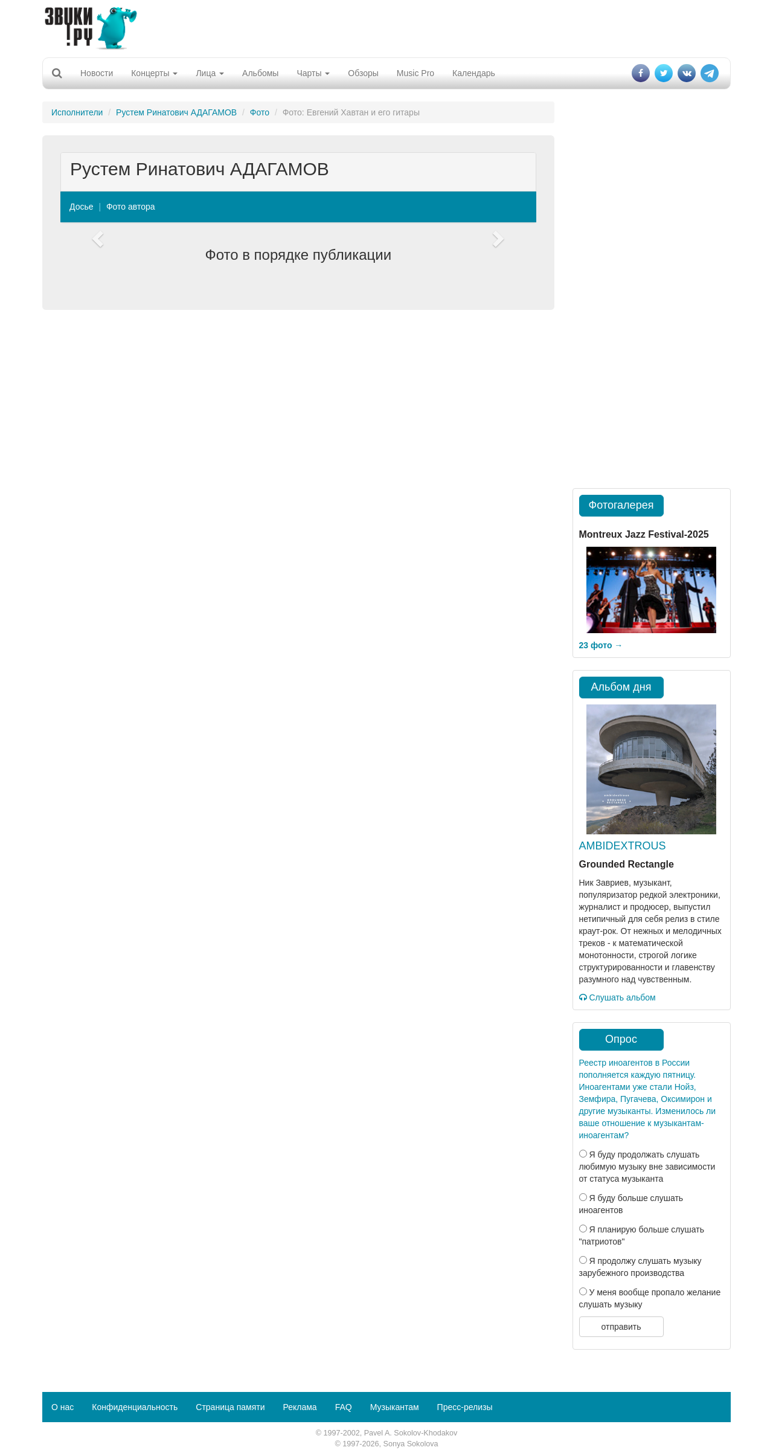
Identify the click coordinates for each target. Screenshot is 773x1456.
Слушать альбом (617, 997)
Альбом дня (621, 687)
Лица (210, 73)
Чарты (313, 73)
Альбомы (260, 73)
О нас (62, 1407)
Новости (96, 73)
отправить (621, 1327)
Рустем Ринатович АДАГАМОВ (176, 112)
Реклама (299, 1407)
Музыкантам (394, 1407)
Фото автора (130, 206)
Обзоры (363, 73)
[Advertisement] (386, 27)
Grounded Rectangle (626, 864)
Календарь (473, 73)
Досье (81, 206)
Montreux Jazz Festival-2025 (644, 534)
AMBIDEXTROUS (622, 846)
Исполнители (77, 112)
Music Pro (415, 73)
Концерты (154, 73)
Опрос (621, 1039)
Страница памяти (230, 1407)
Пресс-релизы (465, 1407)
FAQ (343, 1407)
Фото (259, 112)
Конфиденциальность (135, 1407)
